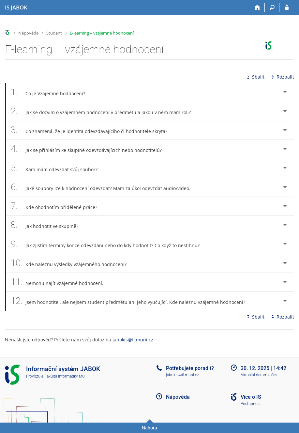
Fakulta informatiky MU (64, 376)
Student (54, 33)
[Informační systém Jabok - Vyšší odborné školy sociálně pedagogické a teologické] (16, 7)
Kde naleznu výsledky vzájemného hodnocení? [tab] (72, 263)
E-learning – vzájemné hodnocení (102, 33)
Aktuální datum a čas (259, 375)
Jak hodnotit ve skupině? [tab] (48, 225)
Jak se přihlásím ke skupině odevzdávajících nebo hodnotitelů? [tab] (90, 149)
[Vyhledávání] (272, 7)
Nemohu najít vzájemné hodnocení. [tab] (61, 282)
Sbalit (255, 77)
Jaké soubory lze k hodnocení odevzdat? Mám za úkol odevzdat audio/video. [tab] (104, 187)
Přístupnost (251, 403)
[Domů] (257, 7)
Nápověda (28, 33)
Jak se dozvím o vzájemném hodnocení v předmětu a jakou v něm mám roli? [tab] (104, 111)
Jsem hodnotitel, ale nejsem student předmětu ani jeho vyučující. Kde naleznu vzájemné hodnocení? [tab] (131, 301)
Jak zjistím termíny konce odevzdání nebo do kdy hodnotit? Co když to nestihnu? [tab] (109, 244)
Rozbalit (282, 77)
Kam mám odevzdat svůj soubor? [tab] (58, 168)
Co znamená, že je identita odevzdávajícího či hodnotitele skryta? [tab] (92, 130)
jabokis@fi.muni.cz (132, 339)
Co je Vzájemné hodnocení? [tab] (51, 92)
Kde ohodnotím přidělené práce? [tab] (57, 206)
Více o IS (251, 397)
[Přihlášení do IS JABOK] (286, 7)
